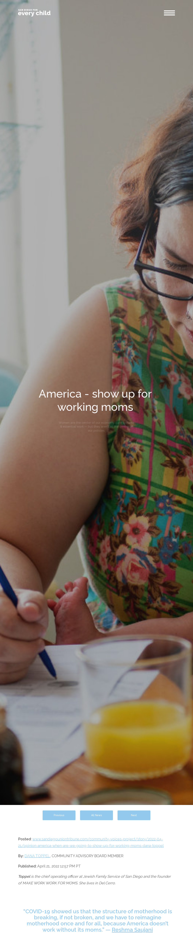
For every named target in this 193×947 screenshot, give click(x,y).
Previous (59, 815)
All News (96, 815)
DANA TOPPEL (37, 856)
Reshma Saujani (132, 929)
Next (134, 815)
